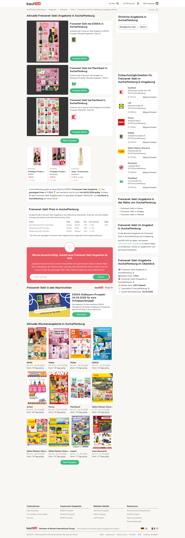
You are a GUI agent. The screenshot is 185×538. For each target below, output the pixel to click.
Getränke (63, 10)
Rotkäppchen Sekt (128, 27)
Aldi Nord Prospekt (101, 511)
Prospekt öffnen (79, 59)
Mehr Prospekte (70, 141)
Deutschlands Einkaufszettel (138, 511)
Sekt (72, 10)
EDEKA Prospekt (66, 511)
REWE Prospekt (66, 518)
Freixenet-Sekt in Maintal (131, 214)
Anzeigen (153, 9)
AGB (139, 534)
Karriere (30, 518)
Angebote (52, 10)
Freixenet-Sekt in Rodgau (131, 211)
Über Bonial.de (32, 511)
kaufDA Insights (133, 514)
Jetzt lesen (81, 314)
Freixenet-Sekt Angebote (129, 243)
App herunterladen (134, 518)
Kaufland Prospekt (67, 514)
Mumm (143, 27)
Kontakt (132, 534)
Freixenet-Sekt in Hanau (130, 208)
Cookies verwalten (150, 534)
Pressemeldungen (134, 521)
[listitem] (37, 164)
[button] (70, 41)
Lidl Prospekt (99, 518)
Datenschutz (99, 270)
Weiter (101, 277)
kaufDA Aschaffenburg (36, 10)
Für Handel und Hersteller (37, 514)
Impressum (110, 534)
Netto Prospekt (100, 514)
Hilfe (102, 534)
